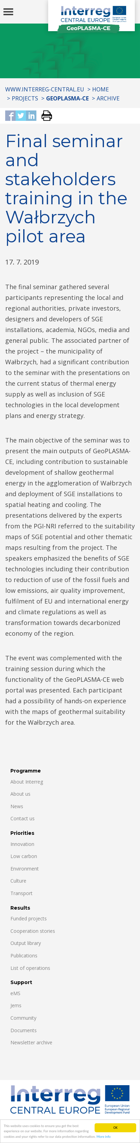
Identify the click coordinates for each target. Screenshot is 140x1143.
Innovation (22, 844)
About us (20, 794)
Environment (24, 868)
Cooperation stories (32, 931)
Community (23, 1018)
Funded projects (28, 918)
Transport (21, 893)
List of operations (30, 968)
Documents (23, 1030)
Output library (25, 943)
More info (103, 1137)
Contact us (22, 818)
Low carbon (23, 856)
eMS (15, 993)
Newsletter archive (31, 1042)
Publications (23, 955)
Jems (15, 1005)
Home (100, 89)
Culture (18, 880)
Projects (25, 98)
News (16, 806)
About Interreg (26, 781)
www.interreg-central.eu (44, 89)
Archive (108, 98)
